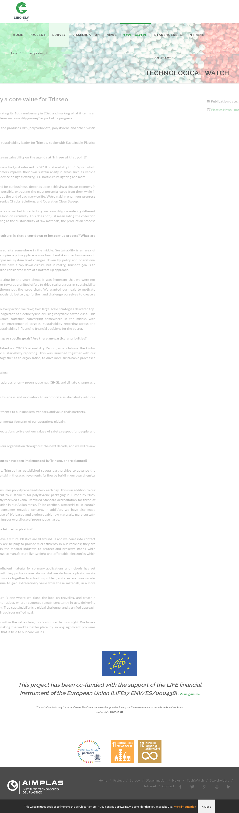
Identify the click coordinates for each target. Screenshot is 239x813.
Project (118, 780)
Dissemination (156, 780)
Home (103, 780)
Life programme (189, 694)
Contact (168, 786)
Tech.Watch (195, 780)
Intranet (150, 786)
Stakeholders (219, 780)
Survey (135, 780)
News (176, 780)
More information (185, 806)
